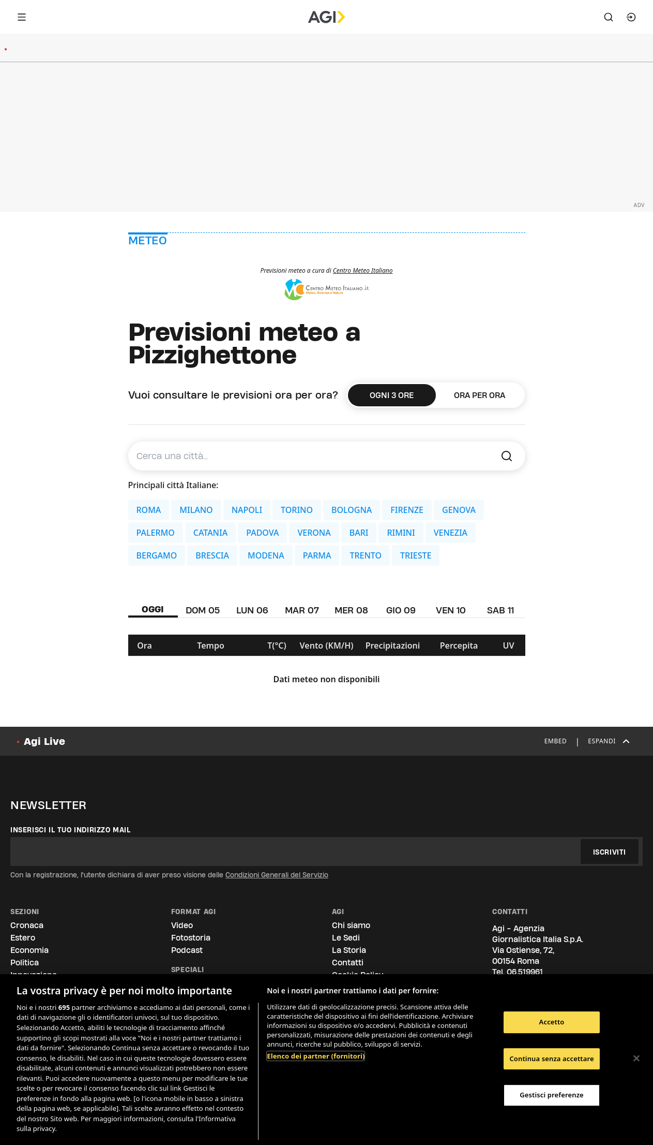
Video (182, 925)
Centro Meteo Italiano (363, 270)
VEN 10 (451, 610)
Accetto (552, 1021)
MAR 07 (302, 610)
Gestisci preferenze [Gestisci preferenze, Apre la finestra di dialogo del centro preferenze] (552, 1094)
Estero (22, 938)
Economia (29, 950)
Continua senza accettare (551, 1058)
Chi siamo (351, 925)
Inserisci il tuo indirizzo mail (70, 830)
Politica (24, 962)
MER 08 (351, 610)
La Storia (349, 950)
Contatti (347, 962)
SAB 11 (500, 610)
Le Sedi (346, 938)
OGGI (153, 609)
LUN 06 (252, 610)
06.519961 (525, 972)
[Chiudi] (636, 1058)
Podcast (187, 950)
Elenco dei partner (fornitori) (316, 1056)
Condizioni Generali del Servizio (276, 875)
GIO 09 (401, 610)
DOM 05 (203, 610)
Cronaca (26, 925)
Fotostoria (190, 938)
